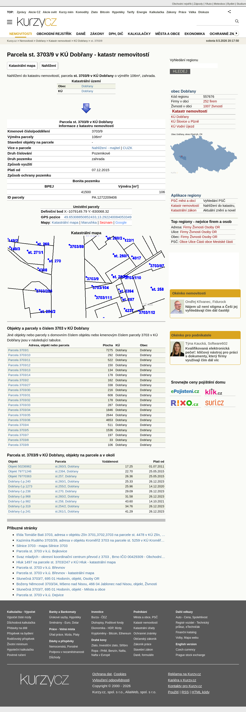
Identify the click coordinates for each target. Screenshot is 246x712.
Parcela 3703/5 (18, 430)
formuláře (148, 655)
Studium (241, 3)
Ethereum (125, 633)
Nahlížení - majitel (106, 148)
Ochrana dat (102, 674)
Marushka (89, 222)
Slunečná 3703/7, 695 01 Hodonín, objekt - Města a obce (60, 589)
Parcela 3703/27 (19, 385)
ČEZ (104, 617)
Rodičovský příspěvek (20, 638)
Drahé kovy (99, 640)
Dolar (75, 622)
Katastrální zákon (183, 210)
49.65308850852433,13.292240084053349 (98, 217)
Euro (67, 622)
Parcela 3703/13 (19, 370)
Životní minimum (17, 644)
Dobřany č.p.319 (19, 506)
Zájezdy (198, 3)
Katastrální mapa (22, 66)
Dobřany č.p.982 (19, 501)
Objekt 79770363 (19, 476)
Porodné (72, 646)
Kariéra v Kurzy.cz (182, 680)
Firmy (187, 227)
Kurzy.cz (12, 40)
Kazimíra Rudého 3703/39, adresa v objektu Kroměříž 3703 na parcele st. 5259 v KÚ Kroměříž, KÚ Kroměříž (90, 540)
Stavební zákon (143, 649)
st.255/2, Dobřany (67, 486)
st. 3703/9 (96, 40)
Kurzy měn (66, 12)
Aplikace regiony (186, 195)
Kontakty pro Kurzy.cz (185, 686)
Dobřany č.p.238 (19, 491)
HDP (110, 628)
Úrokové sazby (58, 617)
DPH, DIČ (116, 34)
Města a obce (167, 34)
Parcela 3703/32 (19, 400)
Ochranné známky (227, 34)
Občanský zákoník (145, 638)
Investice (97, 612)
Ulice (192, 242)
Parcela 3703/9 (18, 445)
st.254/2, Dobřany (67, 506)
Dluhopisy (97, 622)
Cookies (120, 674)
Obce (183, 242)
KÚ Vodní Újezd (182, 126)
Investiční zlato (108, 645)
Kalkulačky (139, 34)
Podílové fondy (114, 622)
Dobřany (87, 86)
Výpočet (29, 612)
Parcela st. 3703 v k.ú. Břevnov (40, 567)
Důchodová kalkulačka (21, 622)
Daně (81, 34)
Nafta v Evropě (100, 655)
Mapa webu (191, 637)
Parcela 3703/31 (19, 395)
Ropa (94, 650)
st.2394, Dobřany (66, 471)
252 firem (210, 101)
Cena (187, 617)
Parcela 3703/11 (19, 360)
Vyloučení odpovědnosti (111, 680)
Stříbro (123, 645)
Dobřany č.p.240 (19, 481)
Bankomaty (68, 612)
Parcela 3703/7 (18, 435)
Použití (173, 692)
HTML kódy (200, 692)
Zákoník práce (142, 644)
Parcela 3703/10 (19, 355)
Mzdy (118, 628)
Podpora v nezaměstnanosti (66, 652)
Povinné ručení (16, 655)
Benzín (112, 650)
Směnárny (55, 622)
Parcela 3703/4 (18, 425)
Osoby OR (212, 227)
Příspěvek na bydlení (20, 633)
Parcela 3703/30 (19, 390)
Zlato (94, 12)
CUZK (127, 148)
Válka (192, 12)
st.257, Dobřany (66, 476)
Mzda (68, 634)
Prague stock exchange (190, 655)
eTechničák (193, 627)
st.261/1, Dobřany (67, 511)
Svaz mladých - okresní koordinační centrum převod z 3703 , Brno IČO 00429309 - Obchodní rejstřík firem (90, 557)
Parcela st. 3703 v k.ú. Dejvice (40, 595)
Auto (179, 617)
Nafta (122, 650)
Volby (179, 637)
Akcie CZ (34, 12)
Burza (95, 617)
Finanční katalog (186, 632)
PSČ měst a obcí (183, 201)
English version (186, 644)
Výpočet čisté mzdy (19, 617)
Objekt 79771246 (19, 471)
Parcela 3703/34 (19, 410)
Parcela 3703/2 (18, 380)
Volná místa (67, 629)
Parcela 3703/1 (18, 350)
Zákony (171, 12)
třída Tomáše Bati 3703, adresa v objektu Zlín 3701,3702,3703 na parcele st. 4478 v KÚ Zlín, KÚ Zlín (90, 535)
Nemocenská (57, 646)
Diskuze (203, 12)
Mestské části (223, 242)
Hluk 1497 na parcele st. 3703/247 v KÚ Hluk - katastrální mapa (66, 562)
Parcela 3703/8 (18, 440)
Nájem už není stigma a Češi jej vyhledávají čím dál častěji (211, 308)
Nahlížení (49, 66)
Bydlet (231, 3)
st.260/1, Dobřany (67, 481)
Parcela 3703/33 (19, 405)
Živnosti (198, 227)
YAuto (208, 3)
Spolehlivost (200, 617)
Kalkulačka (156, 12)
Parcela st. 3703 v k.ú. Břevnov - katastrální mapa (55, 573)
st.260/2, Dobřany (67, 496)
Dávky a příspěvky (61, 641)
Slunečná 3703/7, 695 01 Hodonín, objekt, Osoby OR (57, 578)
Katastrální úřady (144, 628)
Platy (76, 634)
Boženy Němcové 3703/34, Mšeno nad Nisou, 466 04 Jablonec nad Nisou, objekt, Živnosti (86, 584)
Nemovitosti (26, 40)
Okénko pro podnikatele (191, 335)
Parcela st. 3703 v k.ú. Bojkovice (41, 551)
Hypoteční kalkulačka (20, 649)
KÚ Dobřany (180, 117)
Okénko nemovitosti (188, 293)
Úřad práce (56, 634)
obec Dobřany (183, 91)
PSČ (155, 617)
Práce (182, 12)
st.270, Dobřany (66, 491)
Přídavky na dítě (17, 628)
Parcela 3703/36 (19, 420)
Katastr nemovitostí (189, 111)
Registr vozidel (185, 622)
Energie (142, 12)
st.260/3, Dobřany (67, 466)
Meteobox (219, 3)
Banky (53, 612)
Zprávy (21, 12)
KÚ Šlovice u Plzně (185, 121)
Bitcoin (105, 12)
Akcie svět (50, 12)
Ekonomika (195, 34)
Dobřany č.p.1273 (20, 486)
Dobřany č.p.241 (19, 511)
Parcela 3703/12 (19, 365)
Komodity (82, 12)
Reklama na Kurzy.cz (184, 674)
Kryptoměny (98, 633)
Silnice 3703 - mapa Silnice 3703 (41, 546)
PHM (104, 650)
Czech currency (185, 649)
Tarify (130, 12)
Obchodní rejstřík (182, 3)
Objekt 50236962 (19, 466)
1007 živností (213, 106)
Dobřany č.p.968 (19, 496)
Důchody (54, 657)
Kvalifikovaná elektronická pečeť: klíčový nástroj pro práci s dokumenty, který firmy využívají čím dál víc (211, 354)
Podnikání (140, 612)
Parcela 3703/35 (19, 415)
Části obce (204, 242)
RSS (185, 692)
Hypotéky (118, 12)
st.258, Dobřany (66, 501)
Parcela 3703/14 (19, 375)
